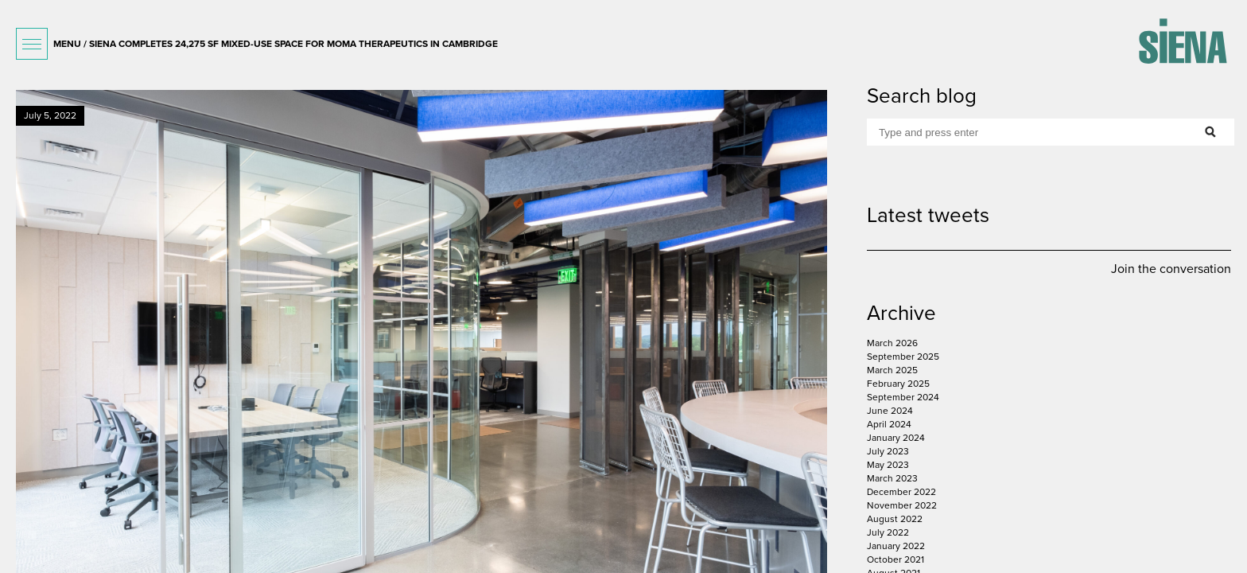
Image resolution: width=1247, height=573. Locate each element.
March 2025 (892, 370)
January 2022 (896, 546)
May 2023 (888, 464)
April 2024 (889, 424)
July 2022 (888, 532)
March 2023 (892, 478)
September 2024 (903, 397)
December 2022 (901, 491)
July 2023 (888, 451)
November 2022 (902, 505)
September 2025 (903, 356)
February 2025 (898, 383)
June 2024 (890, 410)
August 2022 (895, 518)
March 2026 (892, 343)
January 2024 (896, 437)
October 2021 (895, 559)
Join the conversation (1171, 269)
